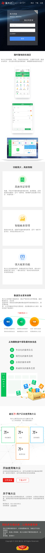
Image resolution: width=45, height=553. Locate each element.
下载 (36, 3)
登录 (22, 38)
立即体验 (8, 480)
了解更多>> (22, 313)
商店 (32, 3)
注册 (41, 3)
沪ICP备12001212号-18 (23, 543)
